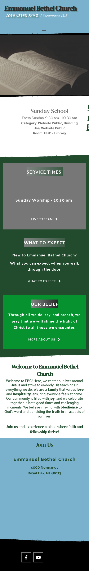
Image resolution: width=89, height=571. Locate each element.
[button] (44, 29)
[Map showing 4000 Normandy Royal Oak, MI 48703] (44, 511)
